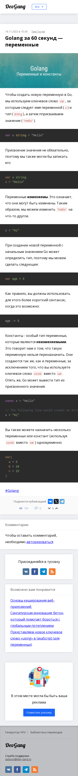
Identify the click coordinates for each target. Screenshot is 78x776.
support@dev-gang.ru (18, 759)
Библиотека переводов (46, 732)
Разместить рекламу (39, 712)
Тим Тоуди (38, 31)
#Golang (12, 490)
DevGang (16, 6)
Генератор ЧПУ (15, 732)
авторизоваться (39, 542)
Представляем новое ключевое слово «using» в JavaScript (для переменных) (36, 638)
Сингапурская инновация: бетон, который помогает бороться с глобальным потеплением (37, 619)
